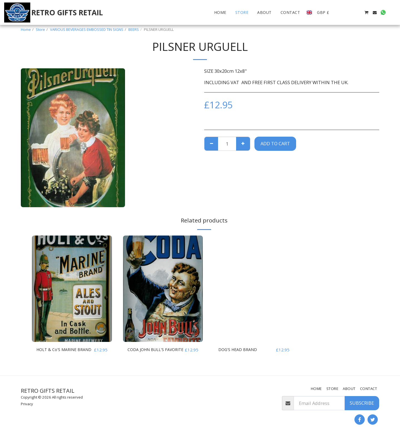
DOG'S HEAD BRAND (240, 349)
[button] (341, 12)
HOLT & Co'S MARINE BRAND (59, 353)
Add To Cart (275, 143)
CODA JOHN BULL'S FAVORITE (148, 353)
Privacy (27, 403)
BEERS (133, 29)
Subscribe (362, 403)
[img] (72, 289)
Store (40, 29)
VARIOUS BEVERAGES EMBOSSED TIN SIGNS (86, 29)
